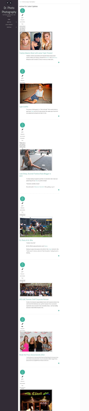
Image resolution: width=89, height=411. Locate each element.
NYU (20, 196)
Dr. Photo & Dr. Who (32, 153)
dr (21, 105)
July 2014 (63, 47)
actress (20, 27)
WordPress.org (64, 75)
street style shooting (22, 112)
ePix (78, 409)
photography (22, 34)
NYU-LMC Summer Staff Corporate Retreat (40, 191)
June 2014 (63, 49)
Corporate (21, 194)
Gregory (46, 159)
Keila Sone (55, 33)
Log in (62, 67)
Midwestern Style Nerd (39, 121)
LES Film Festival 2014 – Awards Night (39, 386)
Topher (32, 72)
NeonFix (47, 33)
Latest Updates (22, 22)
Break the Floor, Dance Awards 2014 (38, 232)
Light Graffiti (30, 68)
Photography (21, 100)
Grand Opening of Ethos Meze (36, 271)
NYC (20, 33)
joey (21, 106)
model (21, 30)
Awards (21, 380)
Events (21, 265)
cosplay (21, 149)
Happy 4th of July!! (32, 350)
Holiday (22, 347)
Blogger (21, 104)
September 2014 (64, 42)
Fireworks (21, 346)
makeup (22, 29)
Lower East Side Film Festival (33, 388)
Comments (64, 72)
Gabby (37, 114)
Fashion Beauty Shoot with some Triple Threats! (42, 29)
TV (21, 152)
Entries (63, 70)
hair (20, 28)
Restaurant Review (22, 266)
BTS (20, 306)
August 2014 (63, 44)
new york (21, 32)
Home (20, 1)
